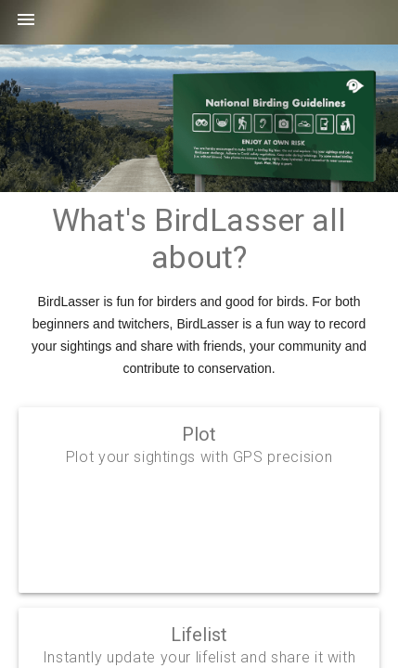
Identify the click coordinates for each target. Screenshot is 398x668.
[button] (26, 26)
